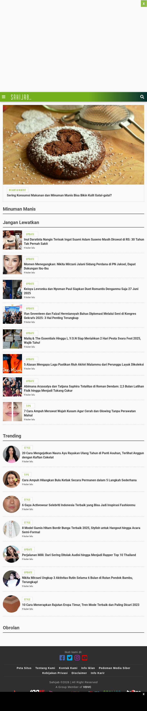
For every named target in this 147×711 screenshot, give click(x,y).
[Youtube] (84, 658)
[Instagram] (77, 658)
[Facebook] (62, 658)
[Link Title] (4, 97)
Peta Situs (24, 668)
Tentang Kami (45, 668)
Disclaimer (79, 673)
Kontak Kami (68, 668)
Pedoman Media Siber (114, 668)
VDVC (87, 687)
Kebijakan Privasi (55, 673)
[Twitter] (70, 658)
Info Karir (98, 673)
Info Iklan (88, 668)
